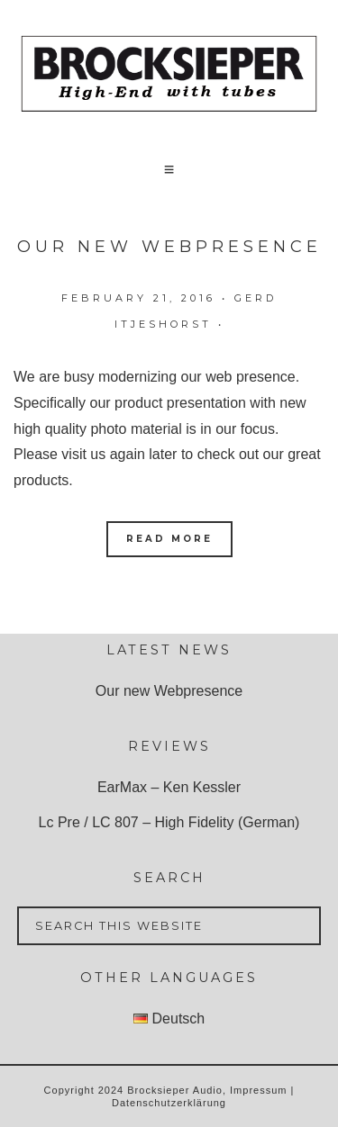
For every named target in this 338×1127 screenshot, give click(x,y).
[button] (169, 169)
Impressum (258, 1090)
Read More (169, 539)
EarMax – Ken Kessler (169, 787)
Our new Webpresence (169, 247)
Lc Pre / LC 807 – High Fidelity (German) (169, 822)
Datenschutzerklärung (169, 1102)
